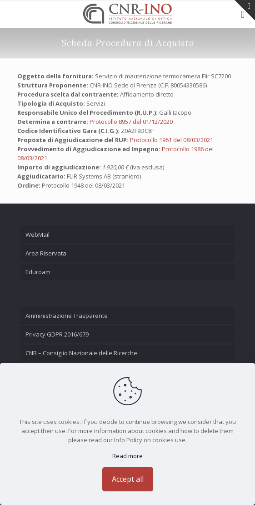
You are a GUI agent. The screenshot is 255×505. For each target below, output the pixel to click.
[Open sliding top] (245, 10)
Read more (127, 456)
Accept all (128, 479)
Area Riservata (45, 253)
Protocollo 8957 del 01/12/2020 (131, 121)
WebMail (37, 234)
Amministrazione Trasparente (66, 315)
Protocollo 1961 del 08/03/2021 (171, 140)
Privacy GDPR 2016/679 (57, 334)
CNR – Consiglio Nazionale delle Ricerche (81, 353)
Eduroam (37, 272)
